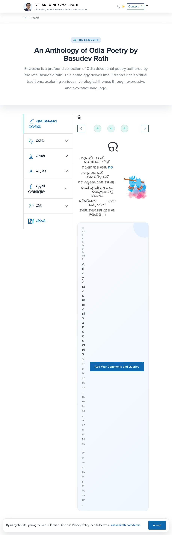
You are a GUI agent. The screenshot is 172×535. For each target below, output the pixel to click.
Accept (157, 525)
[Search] (118, 6)
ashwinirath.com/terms (125, 525)
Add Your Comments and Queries (117, 366)
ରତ (110, 167)
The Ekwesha (86, 40)
